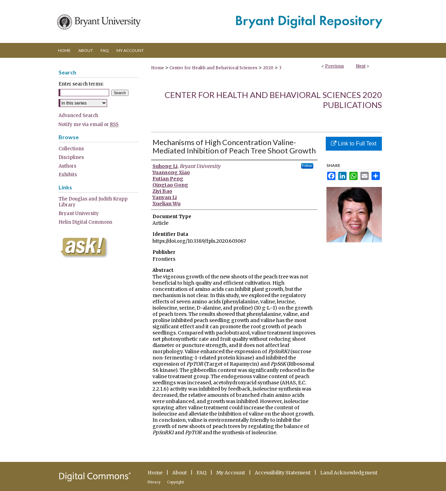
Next (361, 66)
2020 (268, 67)
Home (157, 67)
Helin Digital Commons (85, 222)
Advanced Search (78, 115)
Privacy (154, 482)
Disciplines (71, 157)
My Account (230, 473)
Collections (71, 149)
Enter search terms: (81, 84)
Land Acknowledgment (348, 473)
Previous (334, 66)
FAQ (201, 473)
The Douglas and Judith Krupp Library (93, 202)
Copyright (175, 482)
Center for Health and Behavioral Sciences (213, 67)
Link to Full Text (353, 143)
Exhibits (68, 175)
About (179, 473)
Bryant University (79, 213)
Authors (67, 166)
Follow (307, 166)
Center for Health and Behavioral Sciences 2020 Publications (273, 100)
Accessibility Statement (283, 473)
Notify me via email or (89, 124)
